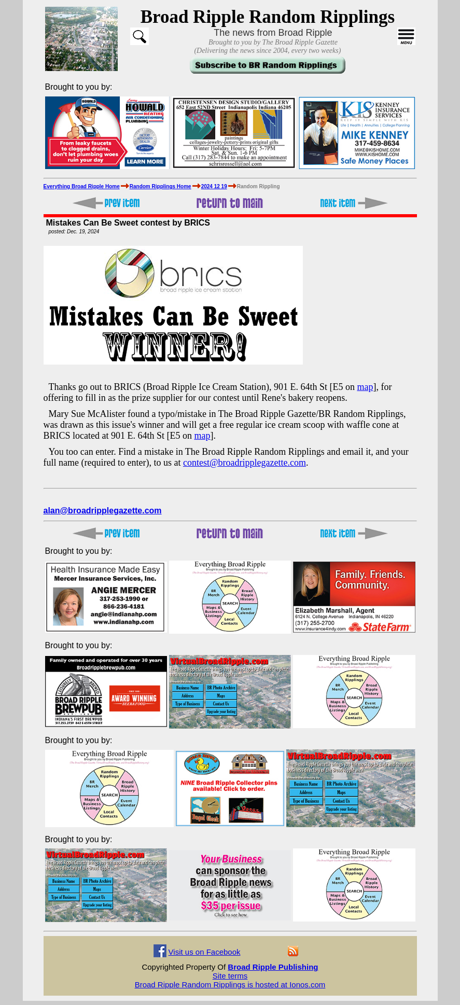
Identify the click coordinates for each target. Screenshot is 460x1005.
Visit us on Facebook (205, 951)
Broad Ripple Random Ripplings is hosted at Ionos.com (230, 984)
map (365, 387)
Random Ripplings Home (160, 186)
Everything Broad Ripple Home (82, 186)
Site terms (230, 975)
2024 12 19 (214, 186)
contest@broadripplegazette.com (244, 462)
